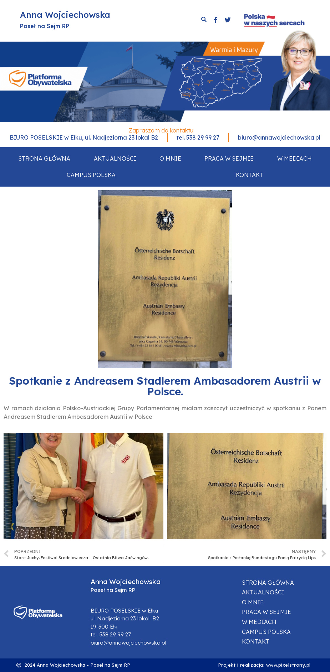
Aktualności (115, 158)
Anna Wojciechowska (65, 14)
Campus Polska (91, 174)
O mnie (170, 158)
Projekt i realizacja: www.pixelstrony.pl (264, 665)
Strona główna (44, 158)
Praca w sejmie (229, 158)
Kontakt (249, 174)
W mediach (294, 158)
